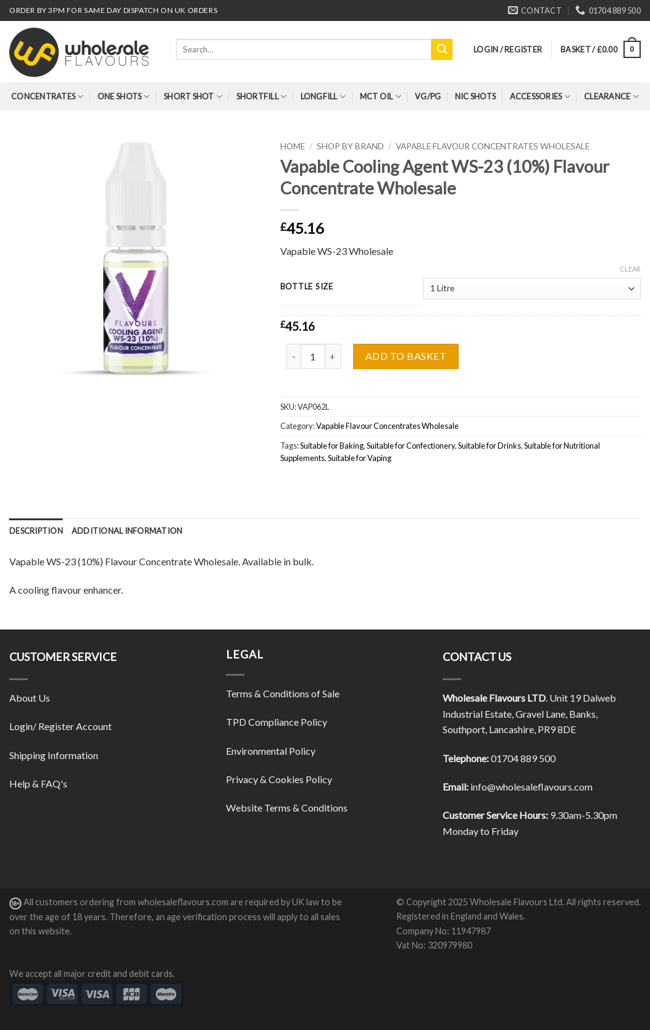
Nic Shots (475, 96)
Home (292, 146)
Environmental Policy (270, 751)
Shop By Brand (350, 146)
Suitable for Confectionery (411, 446)
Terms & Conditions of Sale (283, 693)
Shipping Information (53, 755)
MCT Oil (380, 96)
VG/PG (428, 96)
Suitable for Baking (332, 446)
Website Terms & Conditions (287, 807)
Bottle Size (306, 287)
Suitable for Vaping (359, 458)
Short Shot (193, 96)
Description (36, 531)
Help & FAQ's (38, 783)
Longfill (323, 96)
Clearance (611, 96)
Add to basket (405, 356)
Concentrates (47, 96)
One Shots (124, 96)
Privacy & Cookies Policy (279, 779)
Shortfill (261, 96)
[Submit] (441, 49)
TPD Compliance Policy (276, 722)
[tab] (36, 530)
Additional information (127, 531)
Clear (630, 269)
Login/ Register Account (60, 726)
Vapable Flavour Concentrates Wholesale (493, 146)
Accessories (540, 96)
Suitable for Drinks (489, 446)
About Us (29, 698)
